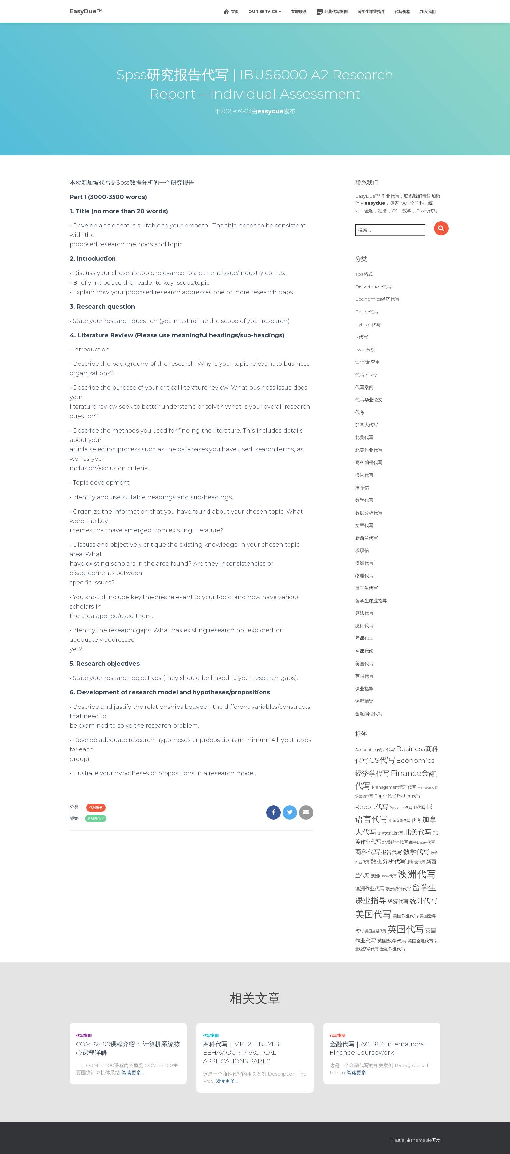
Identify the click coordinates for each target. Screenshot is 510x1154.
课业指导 (364, 689)
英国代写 (364, 676)
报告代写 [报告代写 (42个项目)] (391, 852)
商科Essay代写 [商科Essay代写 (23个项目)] (422, 842)
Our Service (264, 11)
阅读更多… (133, 1072)
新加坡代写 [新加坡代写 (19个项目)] (416, 862)
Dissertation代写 (373, 287)
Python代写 (368, 324)
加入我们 (428, 11)
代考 (359, 412)
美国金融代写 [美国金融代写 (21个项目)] (375, 931)
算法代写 (364, 613)
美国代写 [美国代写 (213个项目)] (373, 914)
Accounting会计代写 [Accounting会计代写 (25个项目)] (375, 749)
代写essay (366, 375)
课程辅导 (364, 701)
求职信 (362, 550)
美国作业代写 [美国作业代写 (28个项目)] (405, 915)
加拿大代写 (366, 425)
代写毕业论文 (368, 400)
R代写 (361, 337)
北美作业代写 (368, 450)
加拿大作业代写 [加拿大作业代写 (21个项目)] (390, 833)
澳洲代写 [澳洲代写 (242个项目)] (417, 874)
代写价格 (402, 11)
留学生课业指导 (371, 11)
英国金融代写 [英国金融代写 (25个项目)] (420, 941)
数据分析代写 (368, 513)
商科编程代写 (368, 462)
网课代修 (364, 651)
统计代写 (364, 626)
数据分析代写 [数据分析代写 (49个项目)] (388, 861)
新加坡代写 (95, 819)
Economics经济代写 (377, 299)
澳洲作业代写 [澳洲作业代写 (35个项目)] (369, 889)
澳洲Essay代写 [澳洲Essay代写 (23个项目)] (384, 875)
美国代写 (364, 663)
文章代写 (364, 525)
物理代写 (364, 576)
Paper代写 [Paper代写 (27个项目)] (385, 795)
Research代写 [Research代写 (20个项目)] (400, 807)
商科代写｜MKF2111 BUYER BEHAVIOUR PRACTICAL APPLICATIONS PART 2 (241, 1052)
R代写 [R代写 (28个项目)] (419, 807)
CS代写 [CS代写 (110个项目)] (382, 760)
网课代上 (364, 638)
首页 (231, 11)
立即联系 (299, 11)
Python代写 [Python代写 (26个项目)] (408, 795)
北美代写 (364, 437)
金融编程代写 (368, 714)
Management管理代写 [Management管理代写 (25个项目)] (394, 787)
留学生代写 (366, 588)
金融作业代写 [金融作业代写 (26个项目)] (392, 948)
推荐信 (362, 487)
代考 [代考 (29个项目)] (416, 820)
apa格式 (364, 274)
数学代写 (364, 500)
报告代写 (364, 475)
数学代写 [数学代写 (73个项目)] (416, 851)
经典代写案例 (332, 11)
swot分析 (365, 349)
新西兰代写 (366, 538)
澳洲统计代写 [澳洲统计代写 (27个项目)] (398, 888)
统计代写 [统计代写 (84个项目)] (423, 900)
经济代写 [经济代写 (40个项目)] (398, 901)
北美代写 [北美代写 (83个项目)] (418, 832)
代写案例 (95, 807)
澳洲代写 (364, 563)
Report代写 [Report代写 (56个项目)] (371, 807)
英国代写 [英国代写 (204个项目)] (406, 929)
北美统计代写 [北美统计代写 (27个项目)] (395, 842)
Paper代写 (366, 312)
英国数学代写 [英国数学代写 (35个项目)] (392, 941)
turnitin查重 (367, 362)
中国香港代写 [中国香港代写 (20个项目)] (399, 820)
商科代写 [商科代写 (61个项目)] (367, 852)
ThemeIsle (421, 1140)
